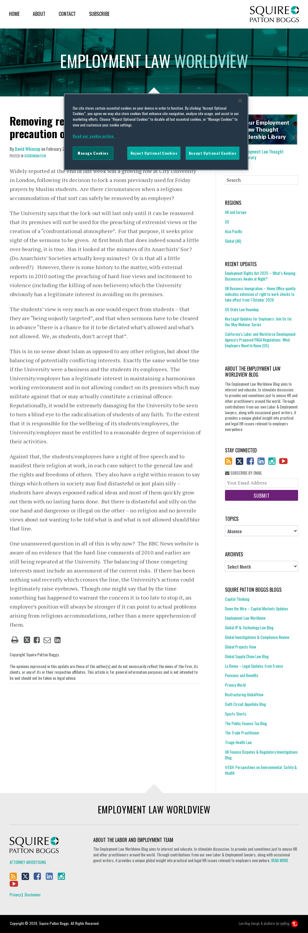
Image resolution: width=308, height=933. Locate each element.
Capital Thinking (237, 599)
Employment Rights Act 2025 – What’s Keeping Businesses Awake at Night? (260, 276)
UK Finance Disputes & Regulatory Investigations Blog (261, 755)
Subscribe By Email (243, 473)
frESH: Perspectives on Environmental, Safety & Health (261, 770)
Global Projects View (240, 647)
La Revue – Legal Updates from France (254, 666)
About (39, 13)
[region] (156, 131)
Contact (67, 13)
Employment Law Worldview (245, 618)
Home (14, 13)
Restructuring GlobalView (244, 694)
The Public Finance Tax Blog (246, 723)
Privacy (15, 895)
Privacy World (235, 685)
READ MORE (279, 860)
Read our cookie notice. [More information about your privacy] (94, 136)
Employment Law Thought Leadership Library (254, 154)
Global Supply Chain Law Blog (247, 656)
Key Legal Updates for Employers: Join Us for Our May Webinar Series (258, 321)
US (227, 222)
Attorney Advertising (28, 862)
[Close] (240, 100)
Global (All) (233, 241)
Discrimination (35, 155)
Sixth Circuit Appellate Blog (245, 704)
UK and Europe (235, 212)
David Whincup (27, 148)
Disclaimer (33, 895)
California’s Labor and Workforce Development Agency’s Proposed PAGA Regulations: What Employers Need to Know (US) (260, 339)
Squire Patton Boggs (274, 14)
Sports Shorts (235, 714)
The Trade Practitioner (242, 733)
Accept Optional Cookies (212, 153)
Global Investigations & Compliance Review (257, 637)
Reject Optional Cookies (154, 153)
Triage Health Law (238, 742)
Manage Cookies (93, 153)
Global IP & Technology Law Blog (249, 628)
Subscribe (99, 13)
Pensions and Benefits (241, 675)
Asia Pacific (233, 231)
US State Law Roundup (242, 309)
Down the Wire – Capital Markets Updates (256, 609)
